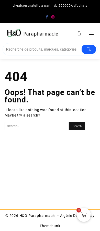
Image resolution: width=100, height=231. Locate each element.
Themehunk (50, 226)
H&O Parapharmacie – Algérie (45, 216)
